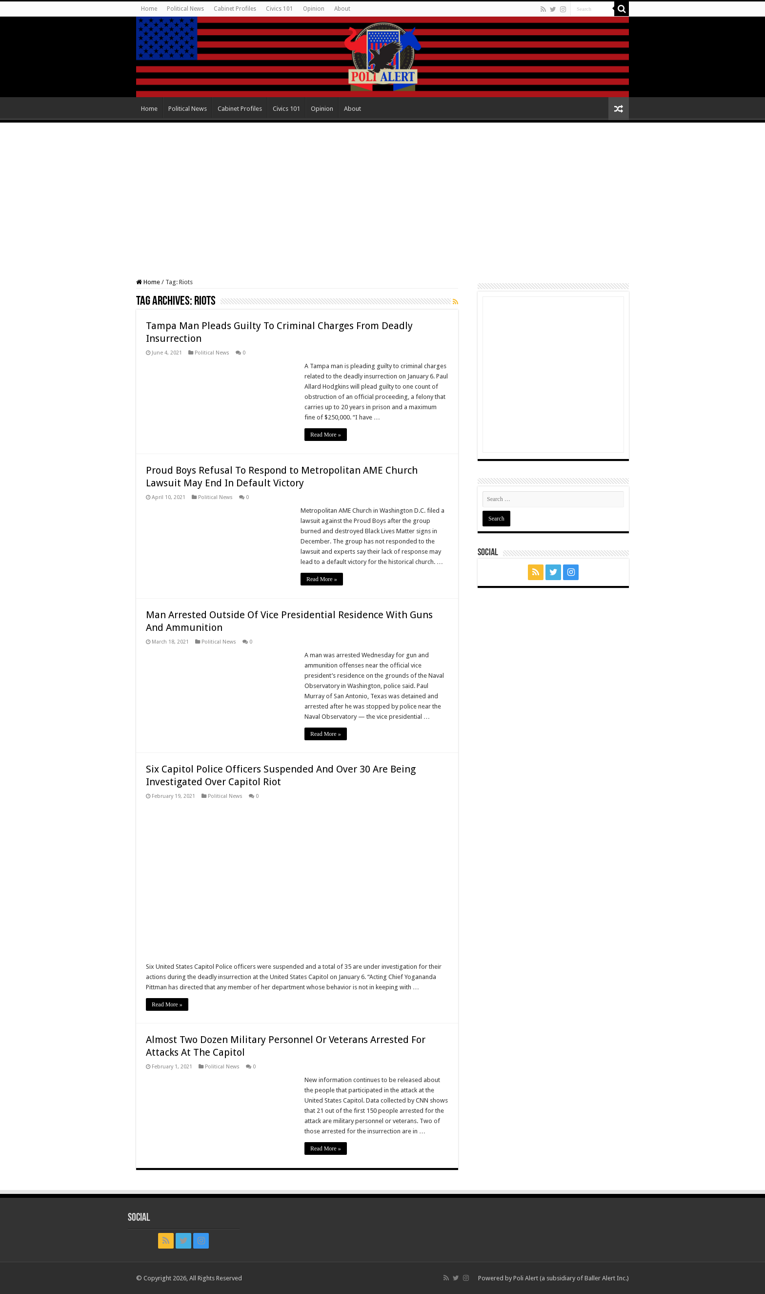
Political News (185, 8)
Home (149, 8)
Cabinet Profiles (235, 8)
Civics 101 (279, 8)
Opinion (313, 8)
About (342, 8)
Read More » (325, 434)
